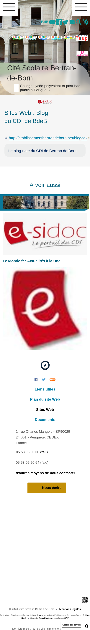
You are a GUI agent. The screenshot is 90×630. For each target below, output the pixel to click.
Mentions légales (70, 609)
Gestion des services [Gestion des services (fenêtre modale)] (71, 626)
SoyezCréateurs (46, 618)
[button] (78, 22)
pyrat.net (43, 615)
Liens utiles (45, 389)
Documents (45, 420)
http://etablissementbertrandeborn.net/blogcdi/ (48, 138)
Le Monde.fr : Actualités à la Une (31, 261)
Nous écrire (47, 487)
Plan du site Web (45, 399)
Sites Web (45, 409)
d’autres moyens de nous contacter (45, 473)
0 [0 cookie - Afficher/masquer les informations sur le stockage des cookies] (86, 626)
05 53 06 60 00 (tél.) (32, 452)
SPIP (66, 618)
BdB (44, 22)
